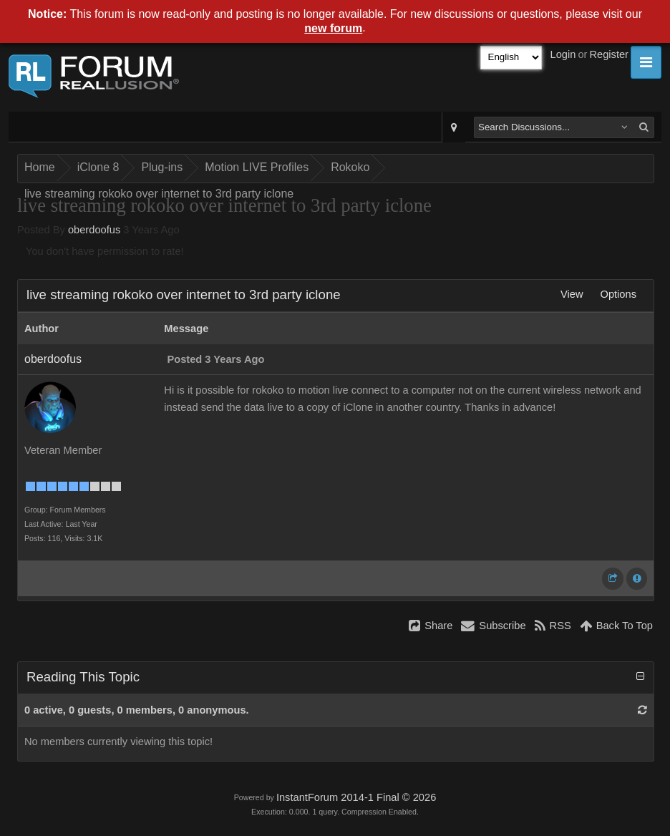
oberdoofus (94, 229)
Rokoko (350, 167)
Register (608, 54)
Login (563, 54)
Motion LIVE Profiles (257, 167)
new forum (333, 28)
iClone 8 (98, 167)
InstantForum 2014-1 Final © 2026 (356, 797)
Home (39, 167)
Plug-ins (162, 167)
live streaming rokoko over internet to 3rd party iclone (158, 194)
